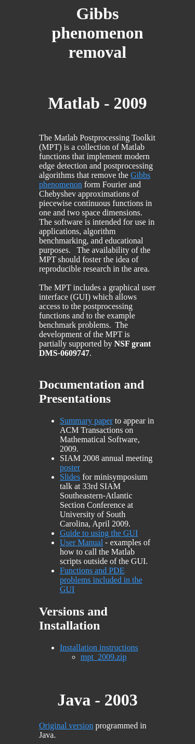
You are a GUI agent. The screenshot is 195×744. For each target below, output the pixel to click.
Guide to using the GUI (99, 533)
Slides (70, 476)
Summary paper (86, 420)
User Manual (81, 542)
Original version (66, 725)
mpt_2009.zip (103, 656)
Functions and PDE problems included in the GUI (101, 580)
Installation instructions (99, 647)
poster (70, 467)
